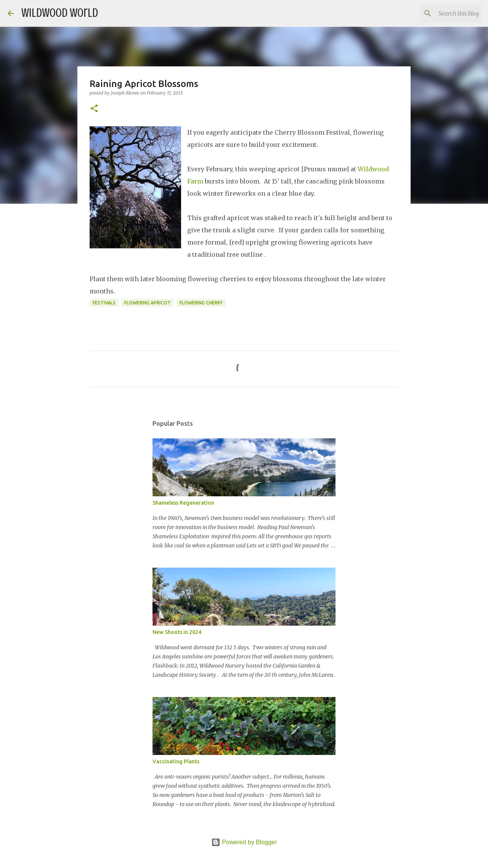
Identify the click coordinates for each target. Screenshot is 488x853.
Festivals (104, 302)
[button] (94, 109)
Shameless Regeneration (183, 503)
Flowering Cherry (201, 302)
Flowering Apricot (147, 302)
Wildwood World (59, 13)
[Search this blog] (442, 13)
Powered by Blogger (244, 842)
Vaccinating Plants (175, 761)
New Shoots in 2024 (176, 632)
